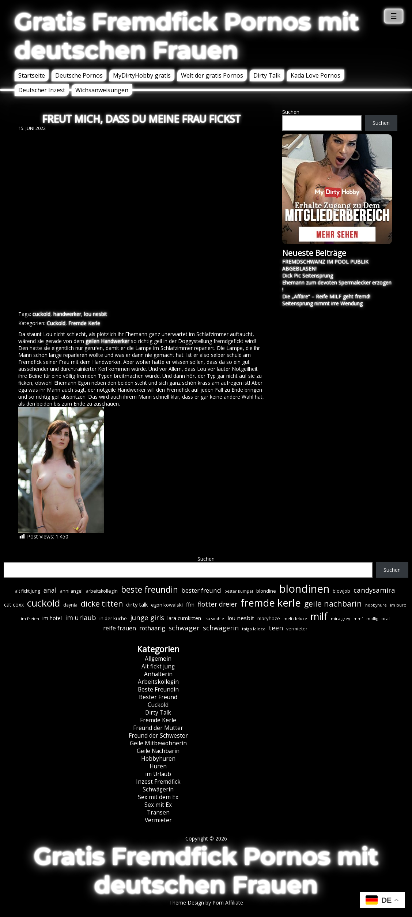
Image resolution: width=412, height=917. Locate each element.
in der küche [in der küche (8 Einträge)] (113, 618)
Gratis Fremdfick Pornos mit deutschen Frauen (187, 35)
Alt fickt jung (158, 666)
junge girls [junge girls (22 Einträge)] (147, 617)
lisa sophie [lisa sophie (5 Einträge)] (214, 618)
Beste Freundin (158, 689)
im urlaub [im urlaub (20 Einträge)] (80, 617)
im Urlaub (158, 774)
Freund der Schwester (158, 735)
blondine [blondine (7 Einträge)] (266, 591)
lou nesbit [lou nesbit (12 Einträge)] (240, 618)
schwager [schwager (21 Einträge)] (184, 627)
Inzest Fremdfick (158, 782)
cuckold (41, 313)
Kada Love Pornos (315, 75)
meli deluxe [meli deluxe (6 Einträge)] (295, 618)
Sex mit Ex (158, 805)
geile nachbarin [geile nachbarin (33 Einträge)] (333, 603)
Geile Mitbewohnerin (158, 743)
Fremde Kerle (84, 323)
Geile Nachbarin (158, 751)
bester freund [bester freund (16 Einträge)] (201, 590)
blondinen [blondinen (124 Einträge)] (304, 588)
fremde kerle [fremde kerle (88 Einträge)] (271, 603)
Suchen (290, 111)
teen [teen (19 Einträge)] (276, 627)
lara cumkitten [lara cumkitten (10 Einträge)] (184, 618)
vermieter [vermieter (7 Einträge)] (296, 629)
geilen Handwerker (107, 341)
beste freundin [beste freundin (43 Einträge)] (149, 589)
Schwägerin (158, 789)
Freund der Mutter (158, 728)
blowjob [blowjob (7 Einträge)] (341, 591)
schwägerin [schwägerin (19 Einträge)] (221, 627)
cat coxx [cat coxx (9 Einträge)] (14, 604)
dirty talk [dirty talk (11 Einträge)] (137, 604)
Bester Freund (158, 697)
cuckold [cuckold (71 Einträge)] (43, 603)
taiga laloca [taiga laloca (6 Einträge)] (253, 628)
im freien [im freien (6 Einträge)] (30, 618)
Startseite (31, 75)
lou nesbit (95, 313)
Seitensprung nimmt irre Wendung (322, 303)
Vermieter (158, 820)
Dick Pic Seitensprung (307, 275)
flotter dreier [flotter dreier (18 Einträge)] (217, 604)
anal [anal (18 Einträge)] (50, 590)
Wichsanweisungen (101, 90)
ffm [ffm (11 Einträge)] (190, 604)
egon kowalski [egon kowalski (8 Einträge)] (167, 604)
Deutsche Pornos (79, 75)
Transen (158, 812)
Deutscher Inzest (41, 90)
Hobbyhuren (158, 759)
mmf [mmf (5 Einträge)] (358, 618)
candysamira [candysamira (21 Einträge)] (374, 589)
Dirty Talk (266, 75)
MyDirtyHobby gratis (142, 75)
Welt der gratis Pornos (212, 75)
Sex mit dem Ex (158, 797)
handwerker (67, 313)
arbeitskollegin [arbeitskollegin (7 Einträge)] (102, 591)
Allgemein (158, 659)
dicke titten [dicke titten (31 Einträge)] (102, 604)
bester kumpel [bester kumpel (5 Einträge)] (238, 591)
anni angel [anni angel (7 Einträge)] (71, 591)
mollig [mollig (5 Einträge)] (372, 618)
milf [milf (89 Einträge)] (319, 616)
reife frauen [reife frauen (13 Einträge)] (119, 628)
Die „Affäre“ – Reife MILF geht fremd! (326, 296)
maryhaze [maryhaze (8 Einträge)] (268, 618)
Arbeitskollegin (158, 682)
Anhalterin (158, 674)
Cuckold (56, 323)
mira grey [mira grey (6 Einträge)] (340, 618)
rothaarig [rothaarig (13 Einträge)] (152, 628)
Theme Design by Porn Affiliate (206, 902)
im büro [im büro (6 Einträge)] (398, 605)
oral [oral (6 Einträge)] (385, 618)
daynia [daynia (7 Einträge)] (70, 605)
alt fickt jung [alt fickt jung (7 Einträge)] (27, 591)
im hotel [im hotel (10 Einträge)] (52, 618)
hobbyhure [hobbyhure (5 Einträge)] (376, 605)
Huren (158, 766)
